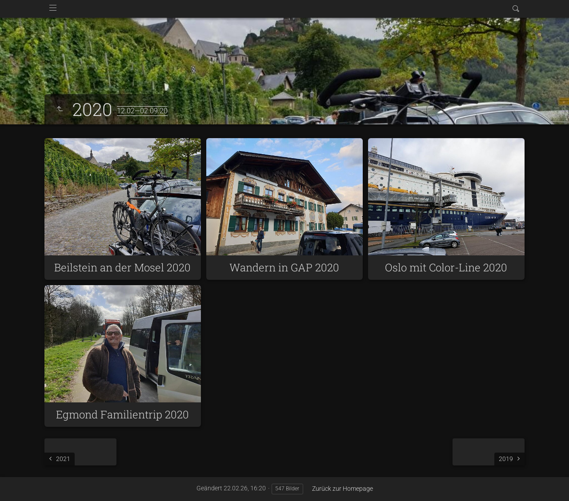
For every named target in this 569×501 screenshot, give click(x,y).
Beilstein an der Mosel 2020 (122, 267)
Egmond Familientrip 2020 (122, 414)
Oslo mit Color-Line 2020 (446, 267)
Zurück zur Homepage (342, 488)
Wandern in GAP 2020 (284, 267)
